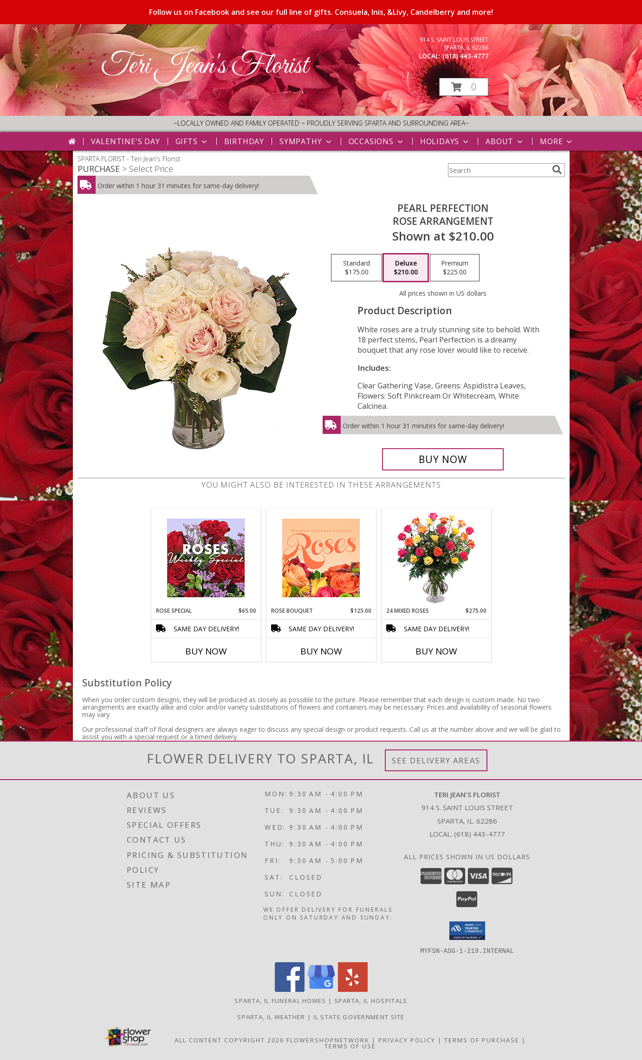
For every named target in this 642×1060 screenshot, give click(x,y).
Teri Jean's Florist (204, 66)
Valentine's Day (125, 141)
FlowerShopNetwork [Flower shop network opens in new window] (328, 1039)
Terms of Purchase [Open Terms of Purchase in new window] (481, 1039)
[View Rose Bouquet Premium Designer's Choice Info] (321, 558)
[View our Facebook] (290, 988)
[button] (463, 87)
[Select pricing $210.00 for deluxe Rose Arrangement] (406, 267)
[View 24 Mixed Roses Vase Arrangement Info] (436, 558)
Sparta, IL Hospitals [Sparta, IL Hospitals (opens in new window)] (371, 1000)
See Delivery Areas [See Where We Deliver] (436, 760)
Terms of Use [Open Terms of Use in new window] (350, 1045)
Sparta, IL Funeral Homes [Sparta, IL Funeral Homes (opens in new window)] (280, 1000)
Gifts (192, 141)
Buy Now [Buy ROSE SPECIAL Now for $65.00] (206, 651)
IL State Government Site (359, 1016)
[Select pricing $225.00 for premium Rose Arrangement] (454, 267)
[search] (557, 170)
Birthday (244, 141)
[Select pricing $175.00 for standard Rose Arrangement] (356, 267)
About (505, 141)
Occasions (377, 141)
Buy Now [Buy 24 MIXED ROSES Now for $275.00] (436, 651)
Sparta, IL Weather (271, 1016)
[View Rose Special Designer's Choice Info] (206, 558)
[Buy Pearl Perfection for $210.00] (443, 459)
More (557, 141)
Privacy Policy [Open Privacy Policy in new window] (406, 1039)
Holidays (445, 141)
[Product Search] (498, 170)
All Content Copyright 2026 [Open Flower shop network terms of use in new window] (229, 1039)
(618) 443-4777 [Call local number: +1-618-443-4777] (465, 55)
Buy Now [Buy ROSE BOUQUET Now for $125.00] (321, 651)
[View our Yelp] (353, 988)
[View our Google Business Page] (321, 988)
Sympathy (306, 141)
